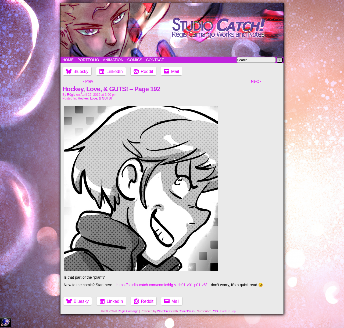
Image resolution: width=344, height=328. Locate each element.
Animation (113, 60)
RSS (215, 311)
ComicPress (187, 311)
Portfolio (88, 60)
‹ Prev (88, 81)
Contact (155, 60)
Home (68, 60)
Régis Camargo (128, 311)
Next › (256, 81)
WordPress (164, 311)
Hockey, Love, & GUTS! (95, 98)
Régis (71, 95)
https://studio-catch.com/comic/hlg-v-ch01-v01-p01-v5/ (161, 285)
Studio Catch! (172, 30)
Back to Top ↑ (229, 311)
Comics (134, 60)
